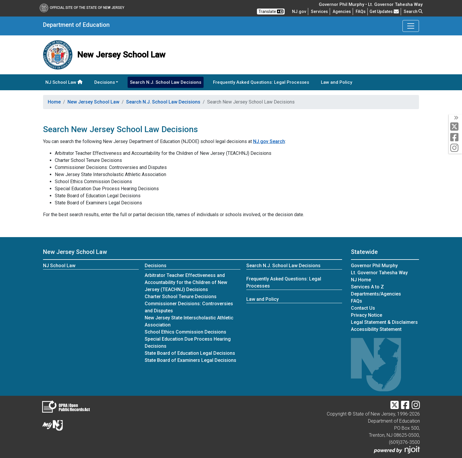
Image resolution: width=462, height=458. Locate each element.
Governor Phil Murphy (374, 265)
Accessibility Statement (376, 329)
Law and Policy (336, 82)
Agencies (342, 11)
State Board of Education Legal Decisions (190, 353)
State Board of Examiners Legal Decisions (190, 360)
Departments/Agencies (376, 294)
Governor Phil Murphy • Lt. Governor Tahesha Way (371, 4)
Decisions (155, 265)
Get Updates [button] (384, 11)
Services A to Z (367, 287)
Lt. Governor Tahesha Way (379, 272)
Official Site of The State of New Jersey (81, 8)
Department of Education (76, 24)
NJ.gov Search (269, 141)
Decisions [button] (104, 82)
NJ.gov (299, 11)
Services (319, 11)
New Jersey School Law (93, 102)
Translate (270, 11)
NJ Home (361, 280)
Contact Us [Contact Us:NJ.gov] (363, 308)
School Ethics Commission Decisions (185, 332)
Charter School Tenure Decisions (181, 296)
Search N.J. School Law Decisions (165, 82)
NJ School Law (63, 82)
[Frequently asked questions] (361, 11)
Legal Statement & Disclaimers (384, 322)
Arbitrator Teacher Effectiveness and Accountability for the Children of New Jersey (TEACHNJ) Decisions (186, 282)
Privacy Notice (366, 315)
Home (54, 102)
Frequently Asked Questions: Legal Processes (261, 82)
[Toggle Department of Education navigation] (410, 26)
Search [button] (413, 11)
